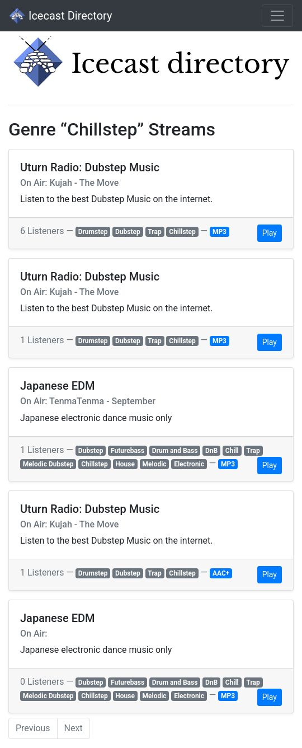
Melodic (155, 464)
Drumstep (93, 232)
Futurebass (127, 451)
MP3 (219, 232)
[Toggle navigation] (277, 15)
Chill (232, 451)
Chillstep (182, 232)
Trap (154, 232)
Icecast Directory (60, 15)
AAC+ (221, 573)
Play (269, 232)
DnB (211, 451)
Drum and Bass (175, 451)
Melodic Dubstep (48, 464)
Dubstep (127, 232)
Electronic (189, 464)
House (125, 464)
